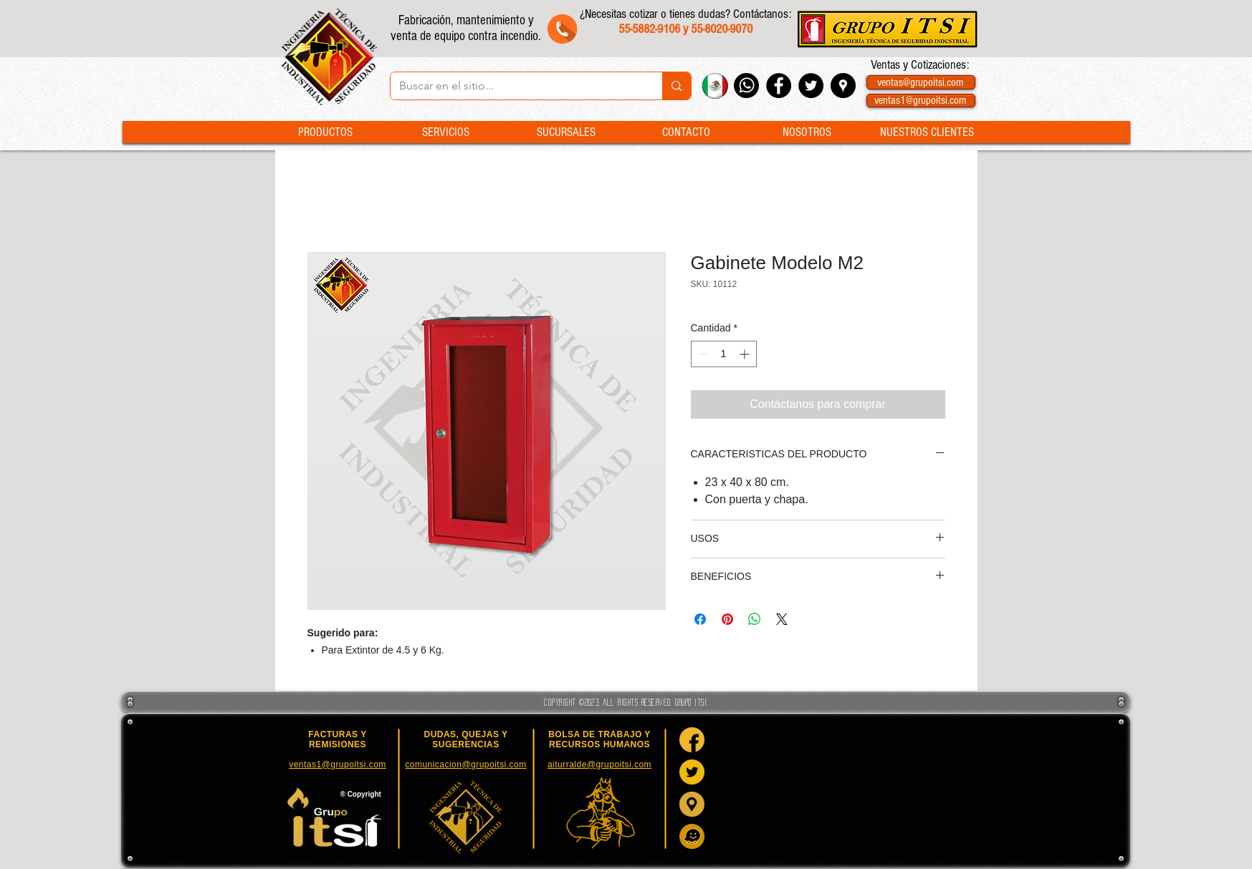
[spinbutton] (724, 353)
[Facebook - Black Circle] (778, 85)
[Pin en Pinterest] (727, 619)
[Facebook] (691, 739)
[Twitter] (691, 772)
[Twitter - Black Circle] (810, 85)
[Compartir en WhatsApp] (754, 619)
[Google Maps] (691, 804)
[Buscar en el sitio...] (516, 85)
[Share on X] (781, 619)
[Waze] (691, 836)
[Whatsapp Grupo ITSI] (746, 85)
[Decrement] (702, 353)
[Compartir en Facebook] (700, 619)
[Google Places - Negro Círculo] (843, 85)
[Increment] (746, 353)
